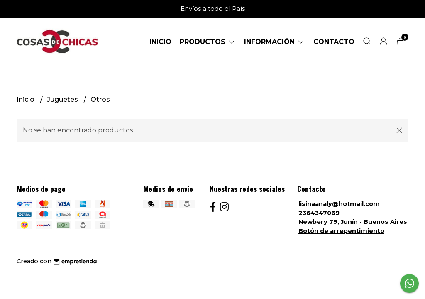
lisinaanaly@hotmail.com (339, 204)
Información (274, 42)
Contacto (333, 42)
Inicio (160, 42)
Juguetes (63, 99)
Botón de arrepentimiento (341, 231)
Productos (208, 42)
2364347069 (319, 213)
